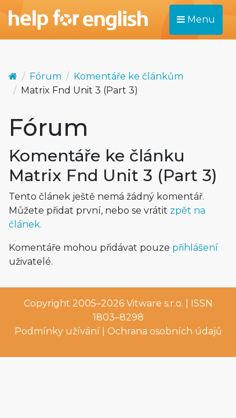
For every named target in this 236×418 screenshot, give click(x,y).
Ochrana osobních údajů (164, 331)
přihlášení (195, 247)
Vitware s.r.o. (154, 303)
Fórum (45, 76)
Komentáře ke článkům (128, 76)
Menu (196, 19)
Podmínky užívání (57, 331)
